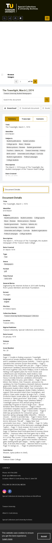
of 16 (30, 81)
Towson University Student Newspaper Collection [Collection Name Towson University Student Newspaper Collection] (21, 316)
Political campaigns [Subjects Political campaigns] (30, 157)
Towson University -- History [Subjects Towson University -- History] (35, 150)
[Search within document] (47, 99)
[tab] (12, 119)
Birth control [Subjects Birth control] (11, 154)
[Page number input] (23, 81)
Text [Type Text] (5, 257)
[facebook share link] (10, 491)
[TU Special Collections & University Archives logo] (22, 8)
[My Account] (15, 18)
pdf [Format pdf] (5, 271)
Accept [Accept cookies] (44, 536)
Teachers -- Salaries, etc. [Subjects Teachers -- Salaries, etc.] (15, 150)
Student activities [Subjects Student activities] (29, 141)
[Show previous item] (16, 81)
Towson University (8, 506)
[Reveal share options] (10, 18)
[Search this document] (24, 99)
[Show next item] (35, 81)
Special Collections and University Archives (17, 520)
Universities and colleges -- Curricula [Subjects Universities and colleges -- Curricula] (30, 154)
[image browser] (9, 75)
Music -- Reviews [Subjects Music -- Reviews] (24, 144)
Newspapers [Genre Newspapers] (8, 264)
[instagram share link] (4, 491)
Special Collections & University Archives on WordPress (21, 496)
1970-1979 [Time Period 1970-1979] (8, 279)
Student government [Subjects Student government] (34, 147)
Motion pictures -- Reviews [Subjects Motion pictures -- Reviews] (16, 147)
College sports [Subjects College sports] (12, 144)
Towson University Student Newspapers (17, 93)
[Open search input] (5, 18)
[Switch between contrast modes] (21, 18)
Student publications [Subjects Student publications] (14, 141)
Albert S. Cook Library (10, 513)
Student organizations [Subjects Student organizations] (14, 157)
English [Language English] (6, 302)
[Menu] (47, 18)
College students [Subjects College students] (12, 160)
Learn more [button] (7, 539)
